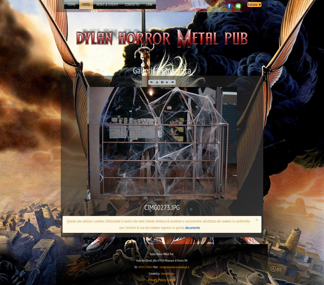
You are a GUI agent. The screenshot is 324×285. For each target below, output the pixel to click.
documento (192, 227)
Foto (86, 4)
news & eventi (107, 4)
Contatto (132, 4)
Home (72, 4)
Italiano (254, 4)
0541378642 (146, 267)
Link (149, 4)
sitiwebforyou (168, 274)
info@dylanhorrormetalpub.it (174, 267)
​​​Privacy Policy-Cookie (162, 279)
